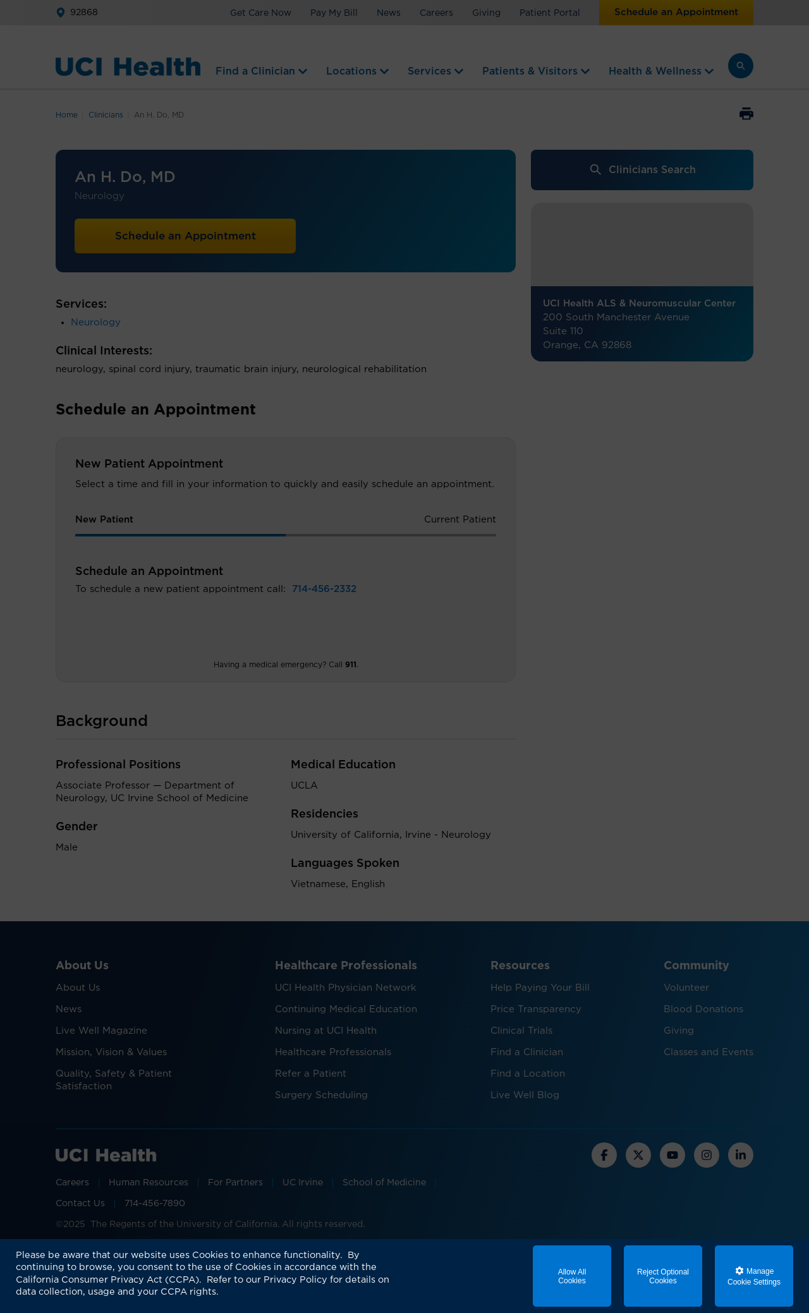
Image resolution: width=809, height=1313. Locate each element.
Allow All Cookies (572, 1276)
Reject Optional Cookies (663, 1276)
